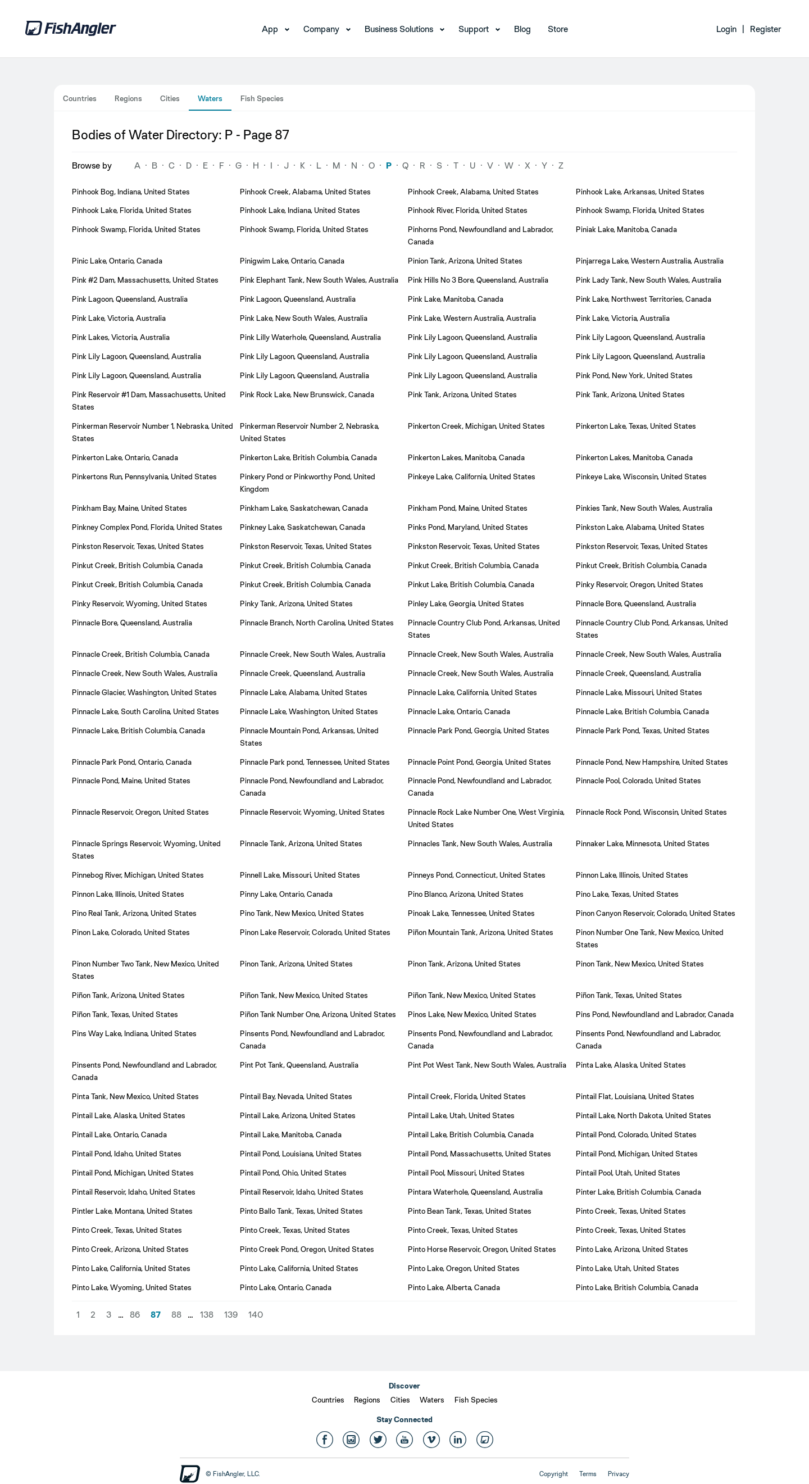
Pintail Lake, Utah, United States (461, 1115)
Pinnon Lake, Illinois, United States (632, 875)
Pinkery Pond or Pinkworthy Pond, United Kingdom (307, 482)
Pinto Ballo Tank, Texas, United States (301, 1211)
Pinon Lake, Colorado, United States (131, 932)
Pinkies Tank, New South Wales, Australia (644, 508)
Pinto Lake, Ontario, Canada (285, 1287)
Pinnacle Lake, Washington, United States (309, 711)
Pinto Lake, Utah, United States (627, 1268)
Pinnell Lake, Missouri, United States (300, 875)
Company (321, 29)
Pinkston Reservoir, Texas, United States (138, 546)
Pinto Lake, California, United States (131, 1268)
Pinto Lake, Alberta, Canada (454, 1287)
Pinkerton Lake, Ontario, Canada (125, 457)
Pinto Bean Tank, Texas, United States (469, 1211)
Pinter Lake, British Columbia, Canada (638, 1192)
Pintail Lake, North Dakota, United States (643, 1115)
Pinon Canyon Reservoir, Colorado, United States (655, 913)
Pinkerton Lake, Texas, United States (636, 426)
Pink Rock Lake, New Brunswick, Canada (307, 394)
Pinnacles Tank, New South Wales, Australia (480, 843)
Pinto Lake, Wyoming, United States (132, 1287)
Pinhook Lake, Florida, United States (132, 210)
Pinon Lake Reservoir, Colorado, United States (315, 932)
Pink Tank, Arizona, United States (462, 394)
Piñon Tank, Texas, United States (629, 995)
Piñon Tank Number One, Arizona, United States (318, 1014)
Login (726, 29)
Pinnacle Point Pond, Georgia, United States (479, 762)
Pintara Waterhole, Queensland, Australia (475, 1192)
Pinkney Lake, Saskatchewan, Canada (302, 527)
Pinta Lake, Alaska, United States (631, 1065)
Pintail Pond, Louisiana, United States (301, 1154)
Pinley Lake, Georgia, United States (466, 603)
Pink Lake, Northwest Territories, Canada (643, 299)
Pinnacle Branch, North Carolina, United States (317, 623)
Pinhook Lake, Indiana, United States (300, 210)
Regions (128, 98)
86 (135, 1314)
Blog (522, 29)
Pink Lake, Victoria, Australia (119, 318)
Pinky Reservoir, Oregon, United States (639, 584)
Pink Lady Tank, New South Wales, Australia (648, 280)
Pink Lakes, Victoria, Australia (121, 337)
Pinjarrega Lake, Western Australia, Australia (650, 261)
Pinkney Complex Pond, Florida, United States (147, 527)
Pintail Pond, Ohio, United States (293, 1173)
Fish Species (262, 98)
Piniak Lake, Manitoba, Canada (626, 229)
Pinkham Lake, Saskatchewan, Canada (304, 508)
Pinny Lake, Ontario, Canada (286, 894)
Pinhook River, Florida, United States (468, 210)
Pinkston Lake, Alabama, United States (640, 527)
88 (176, 1314)
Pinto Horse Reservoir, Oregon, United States (482, 1249)
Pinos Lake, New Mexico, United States (472, 1014)
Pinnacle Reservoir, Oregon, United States (140, 812)
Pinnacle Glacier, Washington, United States (144, 692)
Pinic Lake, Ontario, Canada (117, 261)
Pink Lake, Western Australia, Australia (472, 318)
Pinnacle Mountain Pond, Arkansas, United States (309, 736)
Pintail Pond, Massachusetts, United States (479, 1154)
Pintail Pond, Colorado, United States (636, 1134)
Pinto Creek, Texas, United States (631, 1211)
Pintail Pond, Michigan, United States (637, 1154)
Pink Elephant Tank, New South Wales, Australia (319, 280)
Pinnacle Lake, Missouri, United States (639, 692)
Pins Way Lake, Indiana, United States (134, 1033)
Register (765, 29)
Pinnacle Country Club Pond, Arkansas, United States (484, 629)
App (270, 29)
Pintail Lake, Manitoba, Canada (291, 1134)
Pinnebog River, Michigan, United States (138, 875)
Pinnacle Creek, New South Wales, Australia (312, 654)
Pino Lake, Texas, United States (627, 894)
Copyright (553, 1473)
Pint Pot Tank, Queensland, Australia (299, 1065)
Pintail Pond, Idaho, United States (126, 1154)
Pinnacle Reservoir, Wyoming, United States (312, 812)
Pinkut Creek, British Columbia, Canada (137, 565)
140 (255, 1314)
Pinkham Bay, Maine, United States (129, 508)
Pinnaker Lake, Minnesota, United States (643, 843)
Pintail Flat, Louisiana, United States (635, 1096)
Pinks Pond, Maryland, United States (468, 527)
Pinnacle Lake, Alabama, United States (303, 692)
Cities (170, 98)
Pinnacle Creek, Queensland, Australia (302, 673)
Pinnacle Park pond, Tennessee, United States (315, 762)
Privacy (618, 1473)
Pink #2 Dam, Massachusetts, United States (145, 280)
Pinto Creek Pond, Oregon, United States (307, 1249)
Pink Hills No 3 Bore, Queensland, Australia (478, 280)
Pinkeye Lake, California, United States (471, 476)
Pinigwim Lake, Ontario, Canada (292, 261)
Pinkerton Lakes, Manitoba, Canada (466, 457)
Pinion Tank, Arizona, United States (465, 261)
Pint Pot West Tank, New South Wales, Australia (487, 1065)
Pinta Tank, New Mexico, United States (135, 1096)
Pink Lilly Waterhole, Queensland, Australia (310, 337)
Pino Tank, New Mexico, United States (302, 913)
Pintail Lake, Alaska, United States (128, 1115)
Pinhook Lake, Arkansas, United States (640, 192)
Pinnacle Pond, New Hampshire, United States (652, 762)
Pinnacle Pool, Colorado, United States (638, 780)
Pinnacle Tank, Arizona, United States (301, 843)
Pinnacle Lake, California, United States (472, 692)
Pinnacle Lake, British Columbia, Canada (642, 711)
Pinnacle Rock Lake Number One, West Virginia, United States (486, 818)
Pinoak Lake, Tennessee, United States (471, 913)
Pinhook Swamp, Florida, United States (640, 210)
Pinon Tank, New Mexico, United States (640, 964)
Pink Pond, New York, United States (634, 375)
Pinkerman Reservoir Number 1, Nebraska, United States (152, 432)
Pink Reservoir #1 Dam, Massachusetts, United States (149, 400)
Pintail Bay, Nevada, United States (296, 1096)
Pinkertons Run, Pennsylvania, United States (144, 476)
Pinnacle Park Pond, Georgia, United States (478, 730)
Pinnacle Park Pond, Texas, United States (643, 730)
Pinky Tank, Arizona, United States (296, 603)
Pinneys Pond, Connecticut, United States (477, 875)
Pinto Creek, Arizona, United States (130, 1249)
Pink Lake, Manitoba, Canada (455, 299)
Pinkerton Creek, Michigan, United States (476, 426)
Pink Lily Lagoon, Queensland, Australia (472, 337)
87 (156, 1314)
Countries (80, 98)
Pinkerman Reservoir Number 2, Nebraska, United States (309, 432)
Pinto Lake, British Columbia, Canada (637, 1287)
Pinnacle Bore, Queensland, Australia (636, 603)
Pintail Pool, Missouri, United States (466, 1173)
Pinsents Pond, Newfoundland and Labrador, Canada (312, 1039)
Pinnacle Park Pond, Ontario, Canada (132, 762)
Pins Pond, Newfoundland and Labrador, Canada (655, 1014)
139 (231, 1314)
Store (558, 29)
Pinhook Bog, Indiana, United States (131, 192)
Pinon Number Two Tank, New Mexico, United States (145, 970)
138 (206, 1314)
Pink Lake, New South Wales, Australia (303, 318)
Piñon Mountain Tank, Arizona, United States (480, 932)
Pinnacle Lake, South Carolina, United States (145, 711)
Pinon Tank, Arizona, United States (296, 964)
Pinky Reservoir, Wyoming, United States (139, 603)
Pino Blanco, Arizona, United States (466, 894)
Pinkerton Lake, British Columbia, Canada (308, 457)
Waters (210, 98)
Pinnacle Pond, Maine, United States (131, 780)
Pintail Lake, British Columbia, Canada (471, 1134)
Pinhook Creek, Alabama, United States (305, 192)
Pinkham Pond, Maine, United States (468, 508)
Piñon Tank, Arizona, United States (128, 995)
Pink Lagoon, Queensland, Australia (130, 299)
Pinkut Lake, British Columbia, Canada (471, 584)
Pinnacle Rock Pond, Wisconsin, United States (651, 812)
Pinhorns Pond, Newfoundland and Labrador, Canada (480, 235)
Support (473, 29)
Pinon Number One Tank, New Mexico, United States (650, 938)
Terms (588, 1473)
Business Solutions (399, 29)
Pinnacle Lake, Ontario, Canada (459, 711)
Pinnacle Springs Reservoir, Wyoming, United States (146, 849)
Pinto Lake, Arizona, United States (632, 1249)
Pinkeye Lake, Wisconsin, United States (641, 476)
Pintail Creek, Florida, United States (467, 1096)
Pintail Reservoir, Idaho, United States (134, 1192)
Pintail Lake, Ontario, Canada (119, 1134)
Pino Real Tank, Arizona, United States (134, 913)
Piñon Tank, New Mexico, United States (304, 995)
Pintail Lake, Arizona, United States (298, 1115)
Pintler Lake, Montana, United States (132, 1211)
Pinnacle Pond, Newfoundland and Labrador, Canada (312, 786)
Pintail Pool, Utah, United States (628, 1173)
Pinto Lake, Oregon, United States (464, 1268)
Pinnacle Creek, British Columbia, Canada (141, 654)
